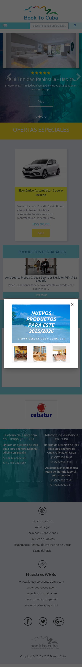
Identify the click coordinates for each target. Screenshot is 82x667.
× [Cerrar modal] (72, 304)
